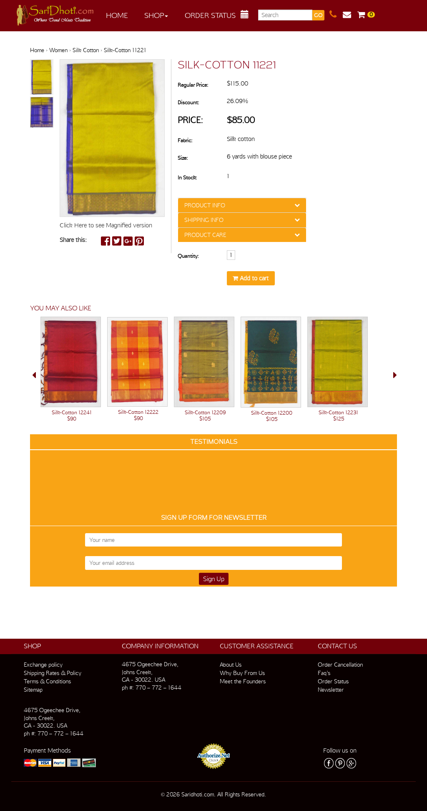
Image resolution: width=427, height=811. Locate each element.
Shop (156, 15)
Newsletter (331, 689)
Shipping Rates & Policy (52, 673)
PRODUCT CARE (205, 235)
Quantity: (188, 256)
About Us (230, 664)
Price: (190, 120)
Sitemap (33, 689)
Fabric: (185, 140)
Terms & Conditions (47, 681)
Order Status (210, 15)
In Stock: (187, 177)
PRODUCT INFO (204, 205)
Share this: (73, 240)
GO (318, 15)
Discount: (188, 102)
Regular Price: (193, 85)
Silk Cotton (86, 50)
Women (58, 50)
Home (117, 15)
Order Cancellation (340, 664)
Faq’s (324, 673)
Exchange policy (43, 664)
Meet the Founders (243, 681)
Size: (183, 158)
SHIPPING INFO (204, 220)
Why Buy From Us (242, 673)
